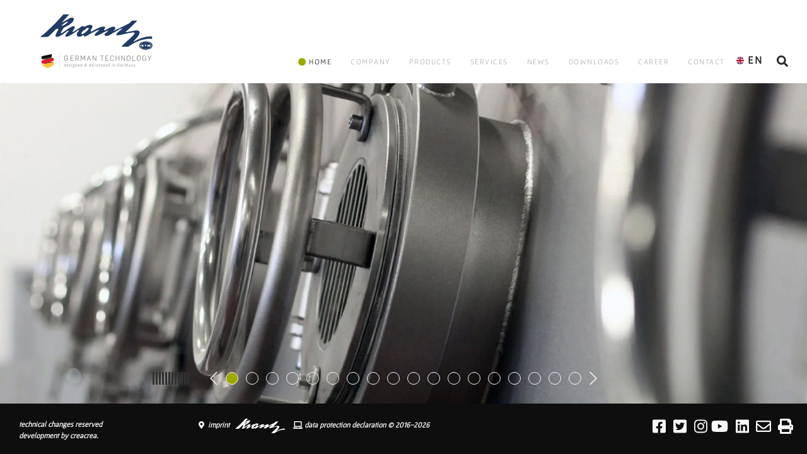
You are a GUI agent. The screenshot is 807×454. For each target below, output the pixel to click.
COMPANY (370, 61)
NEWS (538, 61)
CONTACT (706, 61)
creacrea (83, 435)
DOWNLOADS (594, 61)
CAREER (653, 61)
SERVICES (489, 61)
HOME (315, 61)
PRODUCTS (430, 61)
